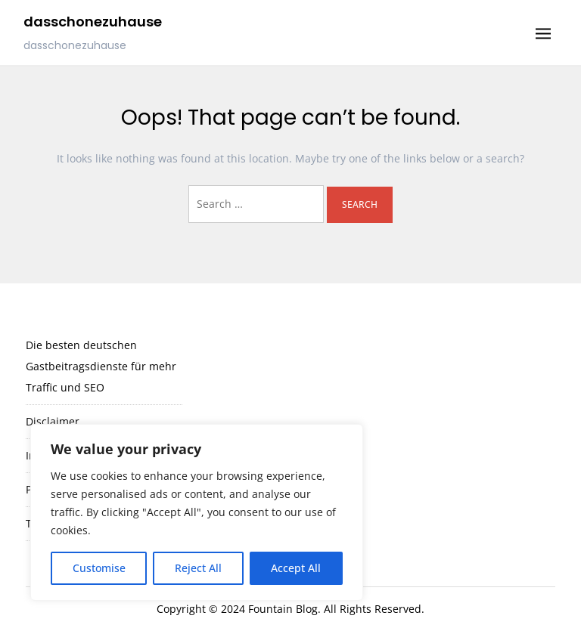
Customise (99, 568)
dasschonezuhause (92, 21)
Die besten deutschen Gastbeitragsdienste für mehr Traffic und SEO (101, 366)
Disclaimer (52, 421)
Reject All (198, 568)
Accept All (296, 568)
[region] (196, 512)
